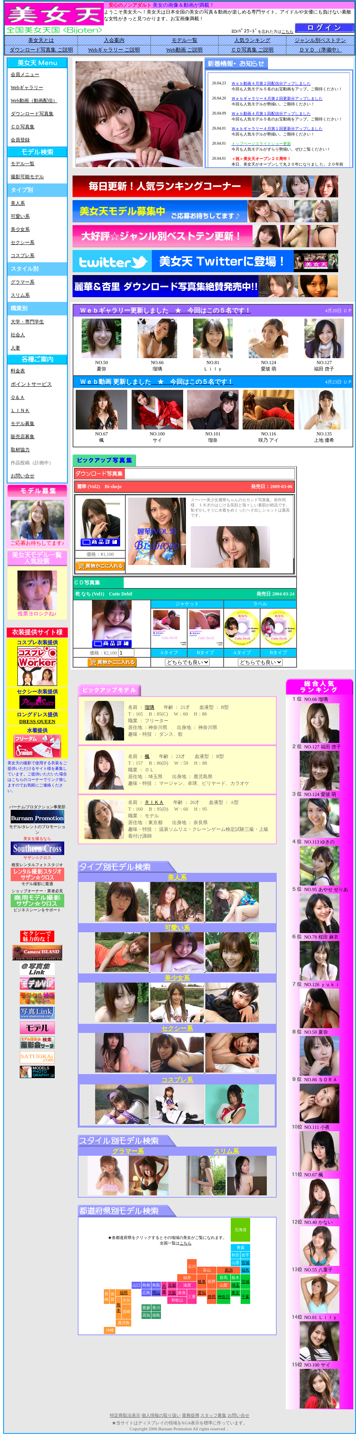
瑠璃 (149, 707)
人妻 (15, 348)
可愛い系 (20, 216)
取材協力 (20, 449)
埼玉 (235, 1285)
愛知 (202, 1292)
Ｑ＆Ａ (18, 397)
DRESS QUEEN (37, 721)
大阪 (172, 1292)
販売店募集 (22, 436)
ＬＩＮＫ (20, 410)
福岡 (124, 1292)
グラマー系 (22, 282)
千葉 (245, 1296)
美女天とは (41, 40)
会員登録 (20, 140)
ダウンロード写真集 (32, 113)
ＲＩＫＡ (154, 802)
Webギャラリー (27, 87)
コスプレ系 (22, 255)
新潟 (229, 1270)
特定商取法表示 (125, 1415)
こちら (287, 31)
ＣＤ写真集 (22, 127)
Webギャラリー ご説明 (114, 50)
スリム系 (20, 295)
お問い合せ (22, 476)
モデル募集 (22, 423)
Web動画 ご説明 (184, 50)
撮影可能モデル (27, 176)
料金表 (18, 371)
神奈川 (224, 1296)
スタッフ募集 (213, 1415)
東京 (235, 1292)
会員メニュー (25, 74)
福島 (245, 1270)
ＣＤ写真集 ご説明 (252, 50)
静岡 (212, 1296)
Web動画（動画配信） (34, 100)
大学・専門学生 (27, 321)
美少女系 (20, 229)
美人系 (18, 203)
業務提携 (190, 1415)
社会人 (18, 335)
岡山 (156, 1292)
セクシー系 (22, 242)
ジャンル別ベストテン (320, 40)
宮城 (245, 1262)
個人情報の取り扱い (161, 1415)
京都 (172, 1285)
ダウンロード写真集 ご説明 (41, 50)
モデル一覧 (184, 40)
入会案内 (114, 40)
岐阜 (202, 1281)
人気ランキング (252, 40)
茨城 (245, 1281)
